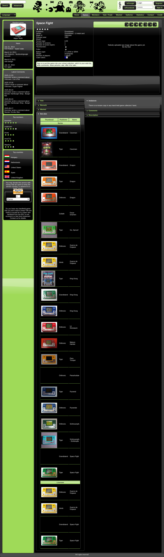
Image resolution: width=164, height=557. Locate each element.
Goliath (61, 214)
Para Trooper (73, 359)
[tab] (60, 101)
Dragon (72, 165)
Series (60, 123)
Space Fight (74, 456)
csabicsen (8, 127)
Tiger (61, 149)
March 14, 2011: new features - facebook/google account (16, 54)
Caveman (73, 133)
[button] (5, 5)
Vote (41, 101)
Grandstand (63, 133)
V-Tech (18, 36)
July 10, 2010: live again (9, 66)
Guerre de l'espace (73, 246)
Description (93, 115)
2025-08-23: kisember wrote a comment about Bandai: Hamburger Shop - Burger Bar (17, 93)
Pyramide (73, 408)
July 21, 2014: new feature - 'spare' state (14, 48)
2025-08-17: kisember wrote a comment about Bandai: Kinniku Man (17, 110)
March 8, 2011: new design (10, 60)
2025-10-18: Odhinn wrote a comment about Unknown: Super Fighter (16, 84)
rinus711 (7, 139)
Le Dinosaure (74, 327)
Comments (93, 111)
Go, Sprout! (74, 230)
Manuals (43, 105)
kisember (7, 121)
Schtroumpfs (74, 424)
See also (43, 114)
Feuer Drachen (73, 214)
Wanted (43, 109)
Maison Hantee (72, 343)
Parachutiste (74, 375)
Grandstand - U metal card (75, 33)
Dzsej (6, 133)
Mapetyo (7, 145)
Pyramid (73, 392)
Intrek (61, 262)
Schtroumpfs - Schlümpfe (74, 440)
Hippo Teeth (18, 38)
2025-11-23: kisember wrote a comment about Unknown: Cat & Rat (17, 77)
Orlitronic (62, 197)
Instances (92, 101)
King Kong (74, 279)
